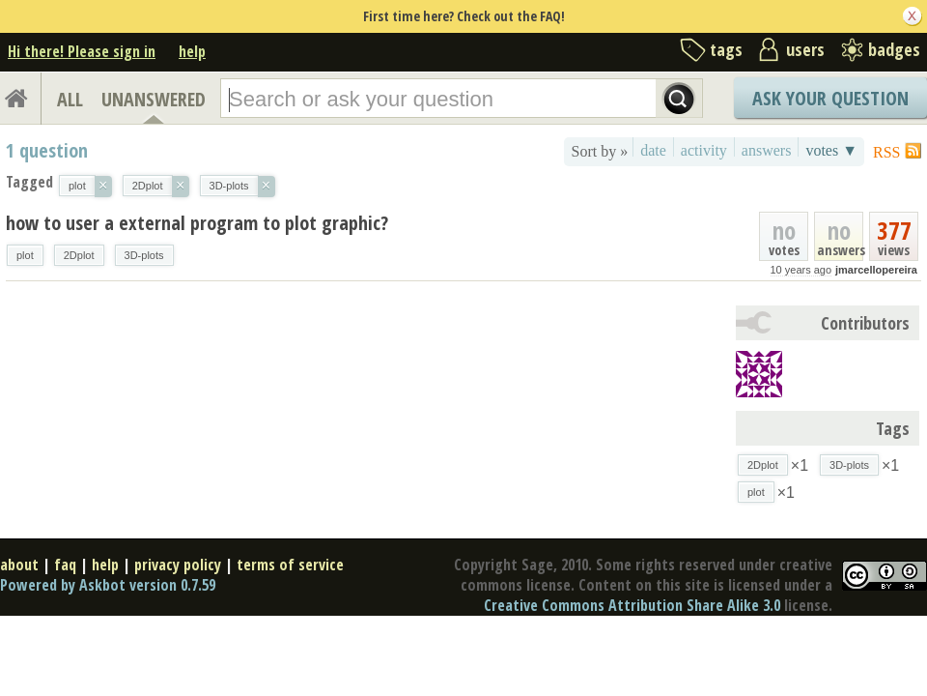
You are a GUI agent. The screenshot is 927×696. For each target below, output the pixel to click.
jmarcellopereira (876, 270)
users (805, 49)
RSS (886, 152)
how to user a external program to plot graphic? (197, 223)
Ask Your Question (830, 98)
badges (894, 49)
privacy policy (177, 564)
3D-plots (144, 255)
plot (25, 255)
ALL (70, 99)
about (19, 564)
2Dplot (79, 255)
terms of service (290, 564)
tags (726, 49)
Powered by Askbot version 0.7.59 (107, 584)
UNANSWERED (153, 99)
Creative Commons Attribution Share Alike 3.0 (632, 605)
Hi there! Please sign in (81, 51)
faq (65, 564)
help (192, 51)
